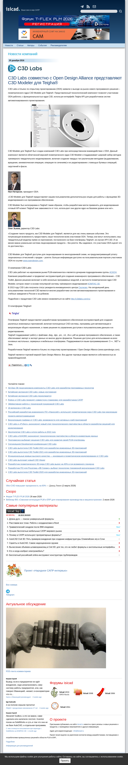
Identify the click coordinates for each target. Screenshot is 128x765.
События (42, 45)
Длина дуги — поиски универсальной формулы (31, 519)
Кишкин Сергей (11, 679)
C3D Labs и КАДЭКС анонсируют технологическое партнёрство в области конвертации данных (53, 436)
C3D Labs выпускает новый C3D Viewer (26, 460)
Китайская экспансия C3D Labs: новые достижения (32, 392)
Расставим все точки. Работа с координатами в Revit (34, 523)
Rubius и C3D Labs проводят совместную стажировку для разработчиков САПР (45, 400)
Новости (9, 45)
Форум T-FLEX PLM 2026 (18, 496)
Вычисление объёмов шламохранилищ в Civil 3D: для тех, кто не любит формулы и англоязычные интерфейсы (62, 547)
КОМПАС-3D (94, 284)
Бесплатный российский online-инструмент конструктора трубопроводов (43, 555)
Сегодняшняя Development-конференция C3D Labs (32, 444)
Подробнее (10, 742)
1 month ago (32, 731)
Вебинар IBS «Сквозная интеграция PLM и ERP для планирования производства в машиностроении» (54, 500)
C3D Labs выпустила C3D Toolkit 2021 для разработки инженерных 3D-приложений (47, 452)
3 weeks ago (37, 697)
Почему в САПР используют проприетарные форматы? (35, 535)
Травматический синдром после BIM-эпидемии (31, 527)
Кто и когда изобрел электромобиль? (26, 551)
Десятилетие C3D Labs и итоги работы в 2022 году (32, 432)
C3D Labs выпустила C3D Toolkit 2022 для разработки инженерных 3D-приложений (47, 448)
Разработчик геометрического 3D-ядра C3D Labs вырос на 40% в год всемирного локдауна (51, 464)
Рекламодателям (58, 45)
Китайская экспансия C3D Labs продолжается (29, 396)
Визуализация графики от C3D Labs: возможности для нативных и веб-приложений (47, 420)
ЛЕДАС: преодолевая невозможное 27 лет (22, 708)
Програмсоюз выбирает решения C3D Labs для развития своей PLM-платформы (46, 440)
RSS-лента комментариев (18, 671)
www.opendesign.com (33, 260)
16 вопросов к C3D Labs (19, 408)
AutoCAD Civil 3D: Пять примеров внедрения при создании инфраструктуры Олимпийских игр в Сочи (57, 539)
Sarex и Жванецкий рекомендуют (18, 697)
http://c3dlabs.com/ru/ (80, 299)
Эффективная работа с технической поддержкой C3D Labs (36, 404)
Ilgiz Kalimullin (11, 702)
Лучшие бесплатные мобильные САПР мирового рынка (35, 531)
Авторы (30, 45)
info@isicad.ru (78, 731)
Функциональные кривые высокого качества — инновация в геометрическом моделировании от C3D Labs (58, 456)
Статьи (20, 45)
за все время (24, 515)
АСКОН (113, 272)
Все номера (11, 585)
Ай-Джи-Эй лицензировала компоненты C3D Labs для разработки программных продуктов (51, 388)
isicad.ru (80, 724)
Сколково (82, 287)
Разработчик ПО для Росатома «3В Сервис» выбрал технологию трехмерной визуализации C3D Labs (56, 468)
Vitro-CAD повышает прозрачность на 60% (26, 485)
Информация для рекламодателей (19, 746)
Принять (65, 760)
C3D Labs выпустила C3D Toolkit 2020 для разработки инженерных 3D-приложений (47, 472)
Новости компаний (22, 54)
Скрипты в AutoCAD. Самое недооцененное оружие (33, 543)
